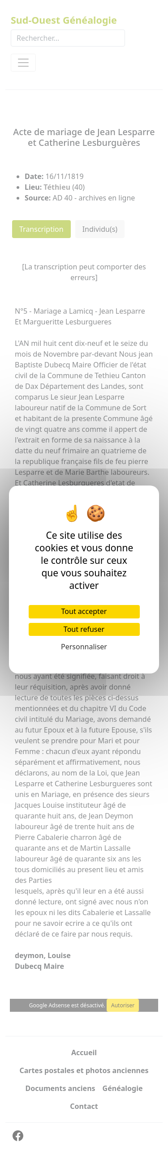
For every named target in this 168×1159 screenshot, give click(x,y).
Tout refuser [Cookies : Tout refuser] (84, 629)
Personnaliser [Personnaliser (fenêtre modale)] (84, 647)
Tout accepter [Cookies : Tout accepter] (84, 611)
